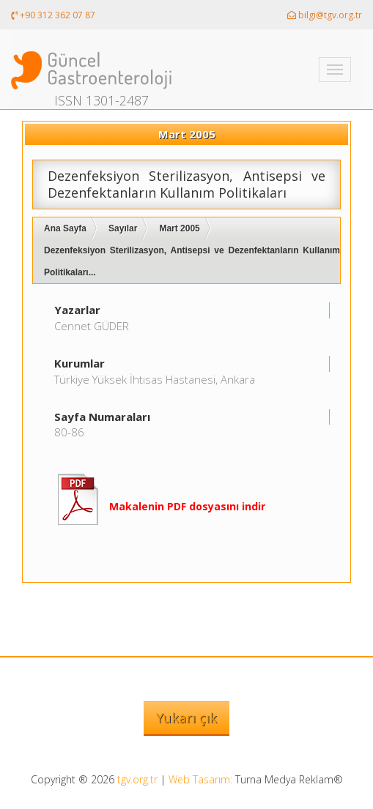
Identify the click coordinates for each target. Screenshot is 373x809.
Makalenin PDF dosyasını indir (187, 506)
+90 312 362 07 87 (53, 15)
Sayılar (122, 228)
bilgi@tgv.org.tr (324, 15)
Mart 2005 (179, 228)
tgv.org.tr (137, 779)
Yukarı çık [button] (186, 717)
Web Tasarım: (200, 779)
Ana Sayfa (65, 228)
